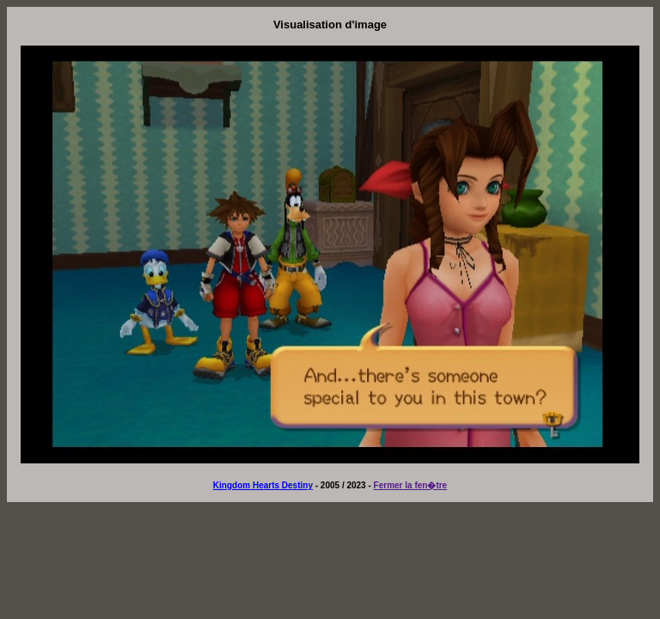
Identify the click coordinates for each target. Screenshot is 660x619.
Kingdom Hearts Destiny (263, 485)
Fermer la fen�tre (411, 485)
